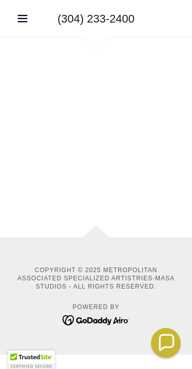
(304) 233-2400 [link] (95, 18)
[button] (24, 18)
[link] (96, 319)
